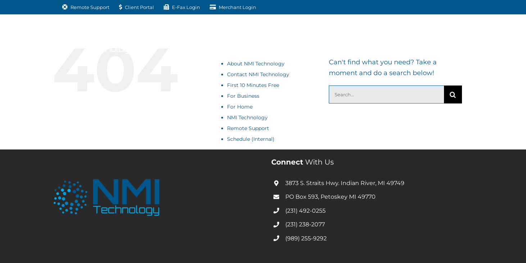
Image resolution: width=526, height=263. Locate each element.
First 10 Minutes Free (253, 85)
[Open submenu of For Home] (261, 38)
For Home (240, 106)
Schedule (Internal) (251, 139)
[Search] (453, 94)
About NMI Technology (256, 63)
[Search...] (386, 94)
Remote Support (248, 128)
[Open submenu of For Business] (207, 38)
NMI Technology (247, 117)
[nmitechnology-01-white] (94, 28)
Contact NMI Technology (258, 74)
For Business (243, 96)
